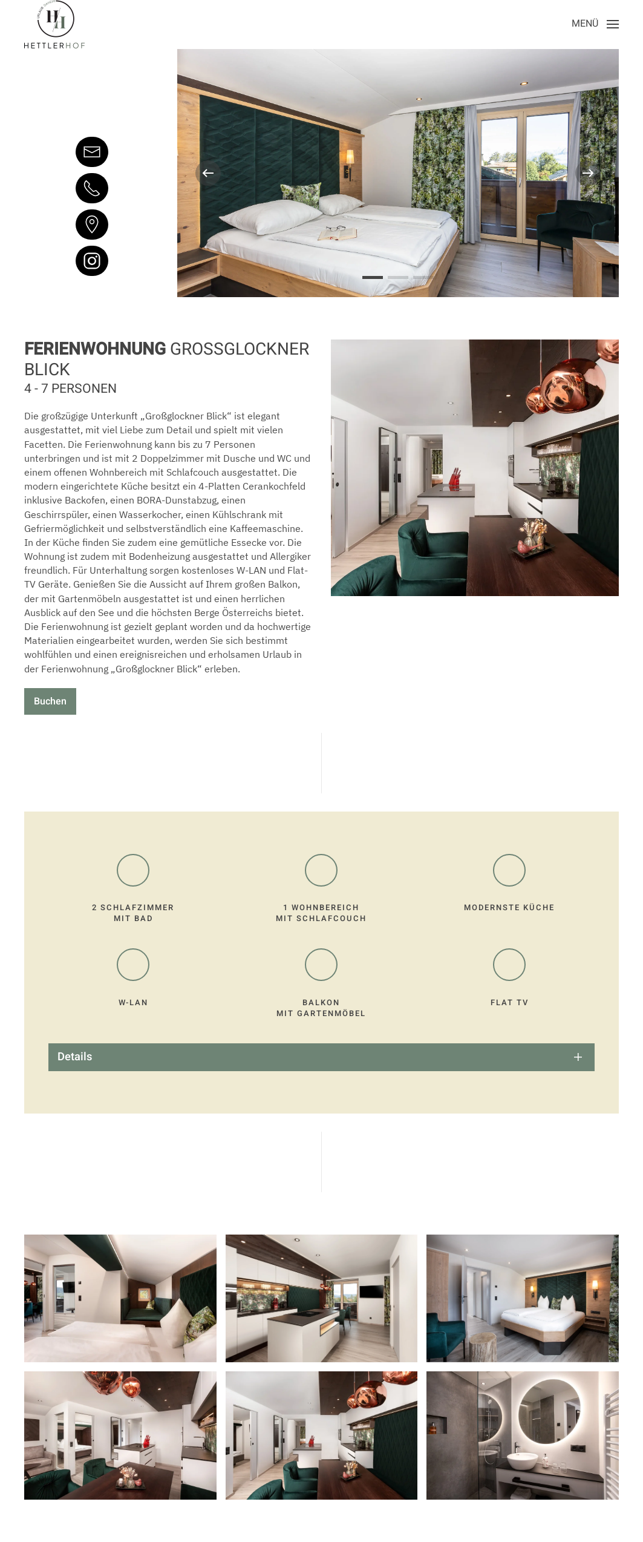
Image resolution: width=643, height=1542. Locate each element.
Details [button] (74, 1057)
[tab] (372, 277)
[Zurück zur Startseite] (54, 24)
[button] (595, 24)
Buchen (50, 701)
